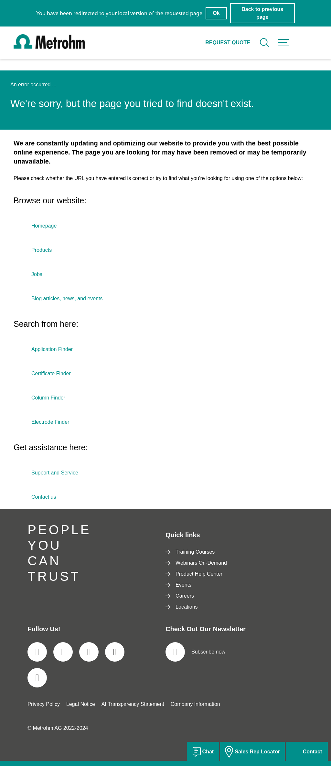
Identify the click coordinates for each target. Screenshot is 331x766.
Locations (182, 607)
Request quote (227, 42)
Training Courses (190, 552)
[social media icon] (37, 652)
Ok (216, 13)
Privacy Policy (43, 704)
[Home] (49, 47)
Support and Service (54, 472)
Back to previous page (262, 13)
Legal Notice (80, 704)
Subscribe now (195, 652)
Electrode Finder (50, 422)
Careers (180, 596)
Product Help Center (194, 574)
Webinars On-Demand (196, 563)
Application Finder (52, 349)
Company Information (195, 704)
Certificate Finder (51, 373)
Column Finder (48, 397)
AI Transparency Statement (132, 704)
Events (178, 585)
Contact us (43, 497)
